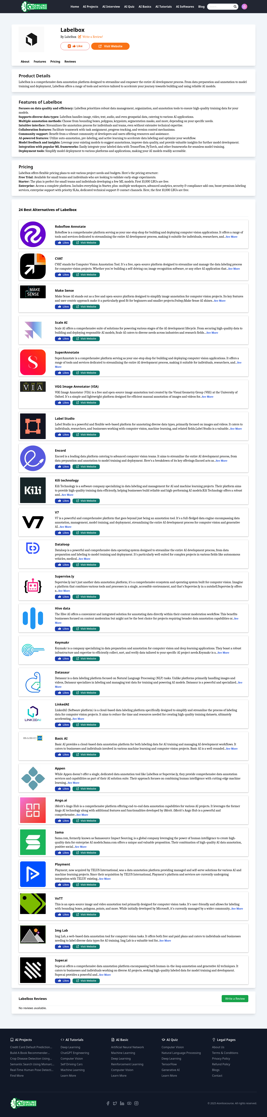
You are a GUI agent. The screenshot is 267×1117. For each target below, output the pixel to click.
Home (75, 7)
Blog (201, 7)
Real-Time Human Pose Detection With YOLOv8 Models (32, 1070)
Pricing (55, 61)
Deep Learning (70, 1047)
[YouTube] (129, 1103)
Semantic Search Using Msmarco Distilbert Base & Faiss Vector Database (32, 1064)
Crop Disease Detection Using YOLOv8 (30, 1059)
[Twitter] (115, 1103)
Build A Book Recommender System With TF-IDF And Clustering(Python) (28, 1053)
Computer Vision (72, 1058)
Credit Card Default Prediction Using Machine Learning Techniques (30, 1047)
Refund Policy (221, 1064)
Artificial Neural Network (127, 1047)
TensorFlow (169, 1064)
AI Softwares (185, 7)
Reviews (70, 61)
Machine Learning (73, 1070)
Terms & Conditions (225, 1053)
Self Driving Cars (72, 1064)
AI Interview (111, 7)
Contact (217, 1076)
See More (231, 236)
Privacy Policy (221, 1058)
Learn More (68, 1076)
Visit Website (110, 46)
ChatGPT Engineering (75, 1053)
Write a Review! (90, 37)
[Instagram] (136, 1103)
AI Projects (90, 7)
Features (40, 61)
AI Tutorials (164, 7)
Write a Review (235, 999)
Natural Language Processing (181, 1053)
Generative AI (171, 1070)
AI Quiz (129, 7)
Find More (17, 1076)
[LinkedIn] (122, 1103)
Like (75, 46)
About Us (218, 1047)
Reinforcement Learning (127, 1064)
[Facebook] (108, 1103)
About (25, 61)
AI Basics (145, 7)
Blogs (216, 1070)
